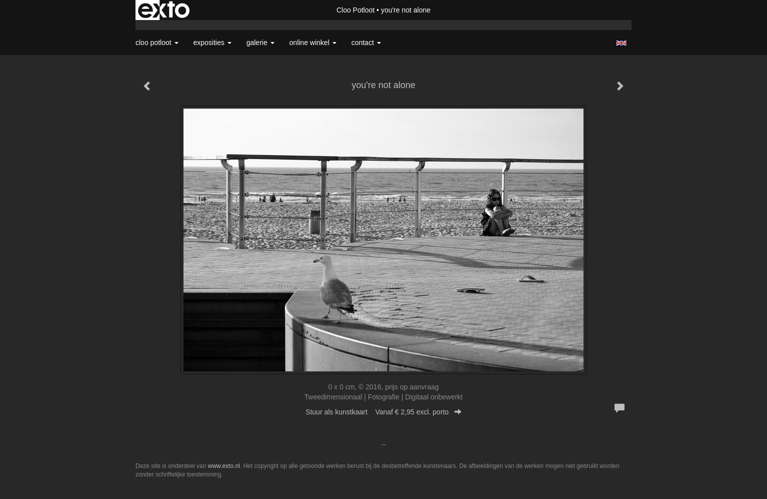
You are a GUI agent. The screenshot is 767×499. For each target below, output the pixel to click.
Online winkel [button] (313, 43)
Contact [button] (366, 43)
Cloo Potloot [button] (157, 43)
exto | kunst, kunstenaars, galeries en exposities (164, 10)
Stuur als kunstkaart (384, 412)
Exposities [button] (213, 43)
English (621, 43)
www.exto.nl (224, 465)
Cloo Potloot (355, 10)
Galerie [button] (260, 43)
